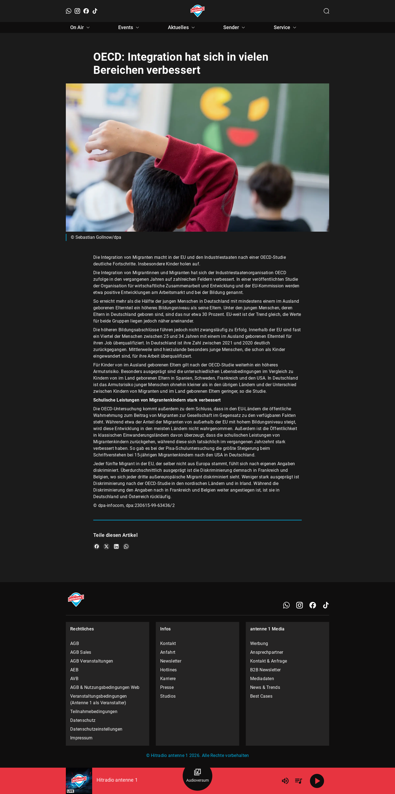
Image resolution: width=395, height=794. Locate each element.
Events (129, 27)
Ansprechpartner (266, 652)
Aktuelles (182, 27)
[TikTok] (95, 11)
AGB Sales (80, 652)
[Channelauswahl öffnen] (326, 11)
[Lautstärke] (285, 780)
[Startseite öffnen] (198, 11)
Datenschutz (82, 720)
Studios (168, 696)
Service (286, 27)
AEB (74, 669)
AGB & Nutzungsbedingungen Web (105, 687)
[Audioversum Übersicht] (197, 776)
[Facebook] (86, 11)
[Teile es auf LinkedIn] (116, 546)
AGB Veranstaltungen (91, 661)
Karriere (168, 678)
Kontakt (168, 643)
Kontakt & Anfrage (268, 661)
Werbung (259, 643)
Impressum (81, 737)
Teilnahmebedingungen (93, 711)
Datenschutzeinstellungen (96, 729)
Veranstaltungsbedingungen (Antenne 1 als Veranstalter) (98, 699)
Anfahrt (167, 652)
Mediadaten (262, 678)
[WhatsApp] (68, 11)
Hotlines (168, 669)
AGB (74, 643)
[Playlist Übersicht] (298, 780)
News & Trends (265, 687)
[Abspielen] (317, 781)
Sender (235, 27)
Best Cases (261, 696)
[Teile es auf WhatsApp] (126, 546)
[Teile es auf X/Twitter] (106, 546)
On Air (80, 27)
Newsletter (170, 661)
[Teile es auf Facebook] (96, 546)
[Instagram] (77, 11)
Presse (167, 687)
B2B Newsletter (265, 669)
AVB (74, 678)
